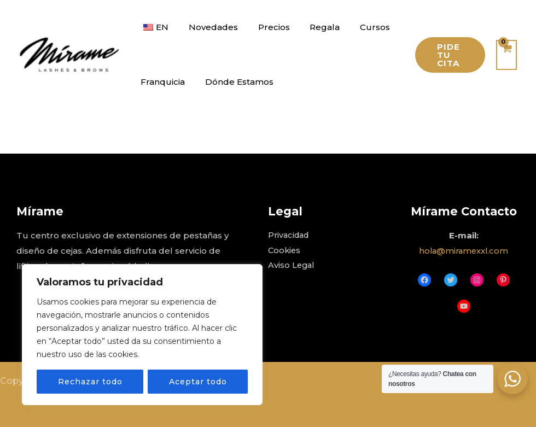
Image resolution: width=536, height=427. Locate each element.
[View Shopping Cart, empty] (506, 55)
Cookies (285, 250)
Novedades (207, 27)
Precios (265, 27)
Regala (312, 27)
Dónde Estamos (234, 82)
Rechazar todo (90, 382)
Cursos (358, 27)
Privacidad (290, 235)
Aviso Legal (292, 266)
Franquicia (161, 82)
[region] (142, 334)
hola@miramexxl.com (463, 250)
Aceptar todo (198, 382)
